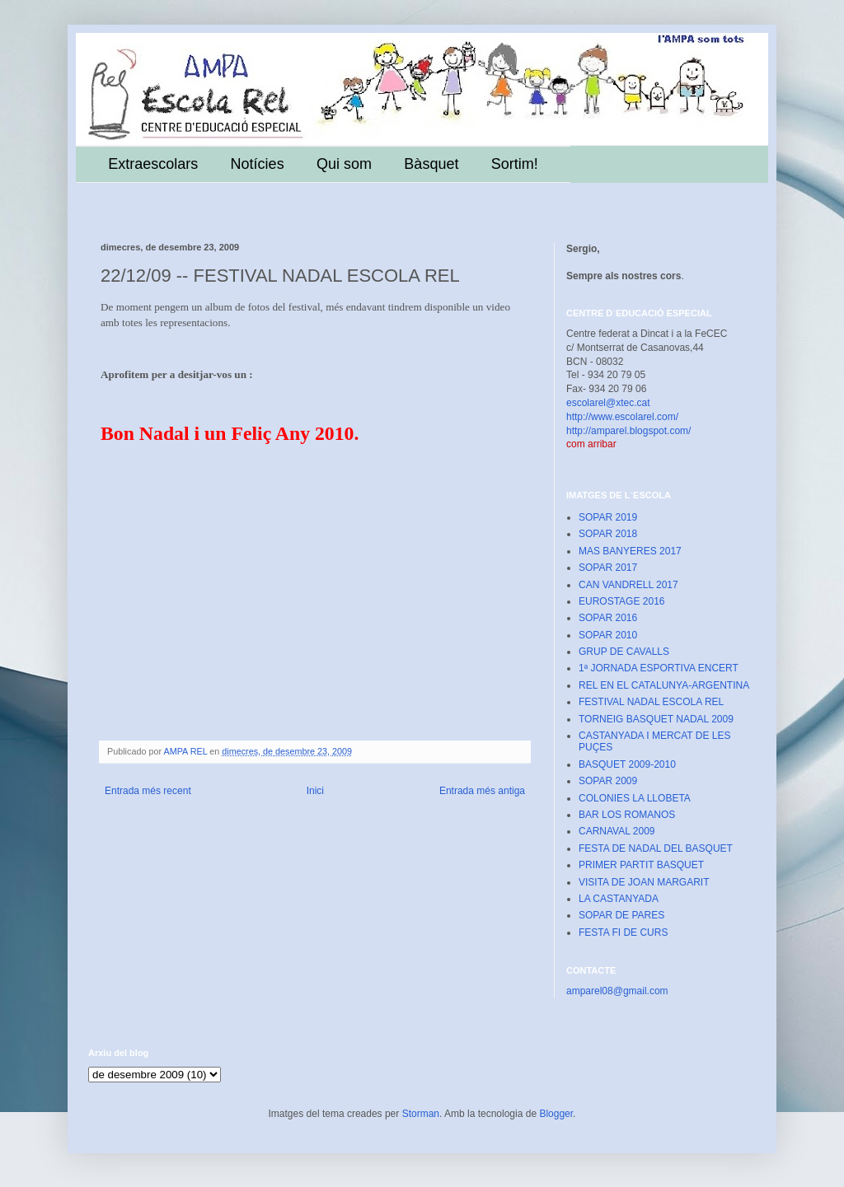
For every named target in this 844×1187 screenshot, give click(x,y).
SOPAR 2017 (608, 567)
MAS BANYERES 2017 (630, 551)
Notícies (257, 164)
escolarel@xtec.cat (608, 403)
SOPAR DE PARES (621, 915)
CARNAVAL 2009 (617, 831)
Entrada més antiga (482, 791)
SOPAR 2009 (608, 781)
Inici (315, 791)
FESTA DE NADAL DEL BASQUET (656, 848)
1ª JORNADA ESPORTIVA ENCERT (658, 668)
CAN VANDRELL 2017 (628, 585)
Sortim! (514, 164)
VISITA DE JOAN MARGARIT (644, 882)
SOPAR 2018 (608, 534)
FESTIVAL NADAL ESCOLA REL (651, 702)
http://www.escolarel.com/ (622, 417)
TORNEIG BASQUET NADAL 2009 (656, 719)
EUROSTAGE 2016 (621, 601)
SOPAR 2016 (608, 618)
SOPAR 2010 (608, 635)
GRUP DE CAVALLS (624, 651)
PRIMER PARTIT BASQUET (641, 865)
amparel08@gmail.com (617, 991)
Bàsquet (431, 164)
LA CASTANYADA (619, 898)
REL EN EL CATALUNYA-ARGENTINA (664, 685)
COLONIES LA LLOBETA (635, 798)
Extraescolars (153, 164)
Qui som (344, 164)
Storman (420, 1113)
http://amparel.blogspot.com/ (628, 431)
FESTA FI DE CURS (623, 932)
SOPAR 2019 (608, 517)
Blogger (556, 1113)
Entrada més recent (148, 791)
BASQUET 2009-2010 (627, 764)
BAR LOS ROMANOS (627, 814)
